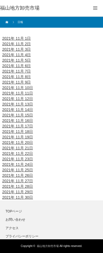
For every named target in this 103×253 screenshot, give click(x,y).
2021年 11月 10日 (17, 88)
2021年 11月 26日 (17, 175)
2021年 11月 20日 (17, 142)
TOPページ (13, 211)
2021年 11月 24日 (17, 164)
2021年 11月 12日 (17, 98)
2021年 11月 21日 (17, 148)
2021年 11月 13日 (17, 104)
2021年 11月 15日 (17, 115)
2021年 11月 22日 (17, 153)
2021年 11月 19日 (17, 137)
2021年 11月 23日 (17, 159)
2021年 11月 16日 (17, 120)
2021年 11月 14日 (17, 109)
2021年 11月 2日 (16, 44)
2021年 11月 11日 (17, 93)
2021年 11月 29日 (17, 192)
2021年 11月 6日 (16, 66)
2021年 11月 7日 (16, 71)
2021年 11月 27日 (17, 181)
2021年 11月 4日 (16, 55)
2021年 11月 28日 (17, 186)
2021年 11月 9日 (16, 82)
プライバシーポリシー (21, 236)
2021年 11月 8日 (16, 77)
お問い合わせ (15, 219)
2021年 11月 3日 (16, 49)
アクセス (12, 228)
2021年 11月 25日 (17, 170)
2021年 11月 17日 (17, 126)
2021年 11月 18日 (17, 131)
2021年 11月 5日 (16, 60)
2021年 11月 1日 (16, 38)
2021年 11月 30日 (17, 197)
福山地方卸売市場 (48, 246)
